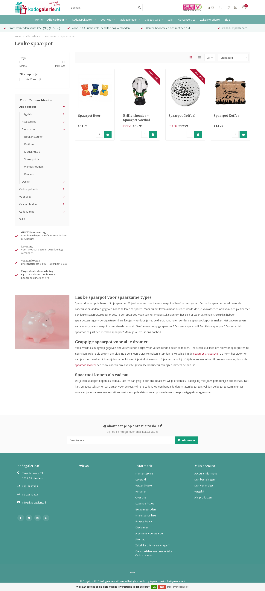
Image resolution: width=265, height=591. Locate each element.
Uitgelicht (27, 114)
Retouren (141, 491)
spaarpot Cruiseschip (206, 353)
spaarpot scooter (85, 365)
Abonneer (186, 440)
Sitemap (140, 539)
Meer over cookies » (178, 587)
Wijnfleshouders (34, 166)
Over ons (140, 497)
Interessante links (145, 515)
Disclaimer (141, 527)
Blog (227, 19)
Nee (162, 587)
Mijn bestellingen (204, 479)
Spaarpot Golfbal (182, 115)
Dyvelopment (177, 581)
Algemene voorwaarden (149, 533)
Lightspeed (137, 581)
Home (39, 19)
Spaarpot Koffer (226, 115)
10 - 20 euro (33, 79)
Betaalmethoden (145, 509)
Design (26, 181)
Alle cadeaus (56, 19)
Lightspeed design (156, 581)
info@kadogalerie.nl (34, 502)
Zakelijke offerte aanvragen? (152, 545)
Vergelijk (199, 491)
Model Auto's (32, 151)
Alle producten (203, 497)
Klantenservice (186, 19)
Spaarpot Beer (89, 115)
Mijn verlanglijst (203, 485)
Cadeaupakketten (82, 19)
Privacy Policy (143, 521)
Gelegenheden (128, 19)
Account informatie (205, 473)
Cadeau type (152, 19)
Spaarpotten (32, 159)
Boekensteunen (33, 136)
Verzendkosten (144, 485)
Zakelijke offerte (210, 19)
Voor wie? (106, 19)
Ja (154, 587)
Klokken (29, 144)
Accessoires (29, 121)
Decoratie (28, 129)
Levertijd (140, 479)
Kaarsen (29, 174)
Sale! (170, 19)
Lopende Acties (144, 503)
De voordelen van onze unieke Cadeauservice (153, 553)
